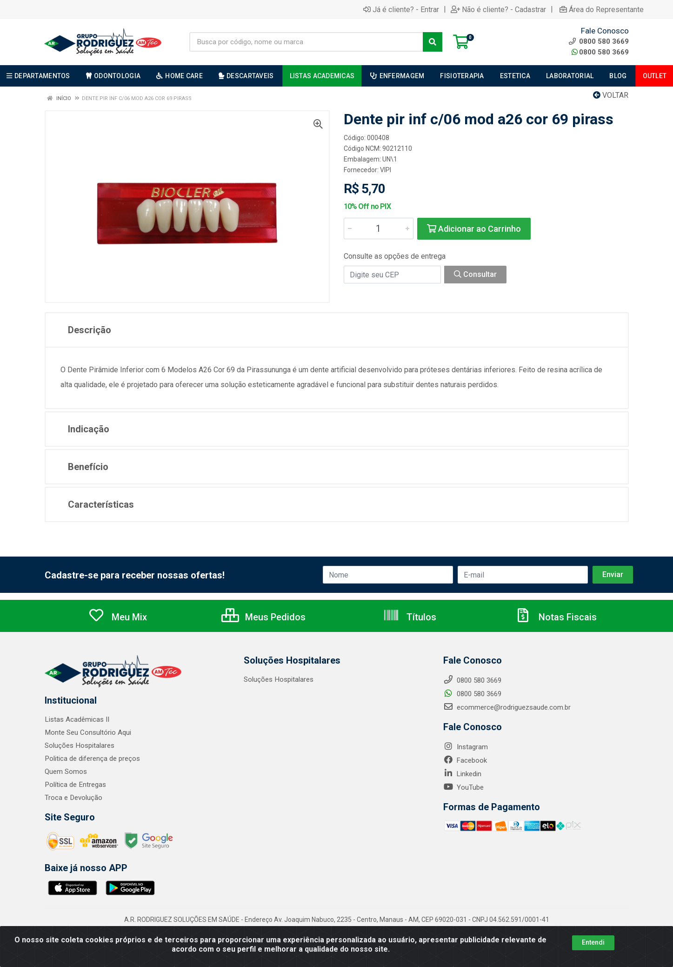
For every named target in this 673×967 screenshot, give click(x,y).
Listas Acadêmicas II (77, 719)
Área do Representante (602, 9)
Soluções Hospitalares (79, 745)
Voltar (610, 95)
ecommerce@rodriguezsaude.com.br (507, 707)
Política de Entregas (75, 784)
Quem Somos (66, 771)
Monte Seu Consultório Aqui (88, 732)
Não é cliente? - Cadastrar (498, 9)
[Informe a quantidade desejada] (378, 228)
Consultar (475, 274)
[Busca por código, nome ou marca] (306, 42)
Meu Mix (117, 617)
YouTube (463, 787)
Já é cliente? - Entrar (401, 9)
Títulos (409, 617)
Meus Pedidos (263, 617)
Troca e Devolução (73, 797)
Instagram (465, 747)
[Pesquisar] (432, 42)
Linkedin (462, 774)
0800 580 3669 (600, 52)
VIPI (385, 170)
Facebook (465, 760)
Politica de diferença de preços (92, 758)
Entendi (593, 942)
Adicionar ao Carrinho (474, 229)
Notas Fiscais (556, 617)
